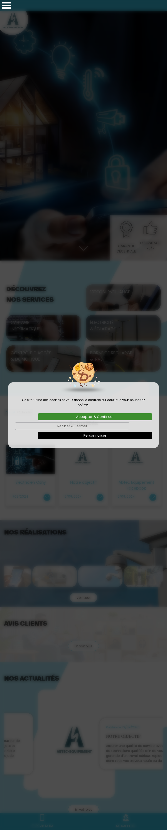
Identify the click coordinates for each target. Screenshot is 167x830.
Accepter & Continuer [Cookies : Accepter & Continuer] (95, 416)
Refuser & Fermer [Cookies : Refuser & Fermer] (72, 426)
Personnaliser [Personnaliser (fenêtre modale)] (95, 435)
